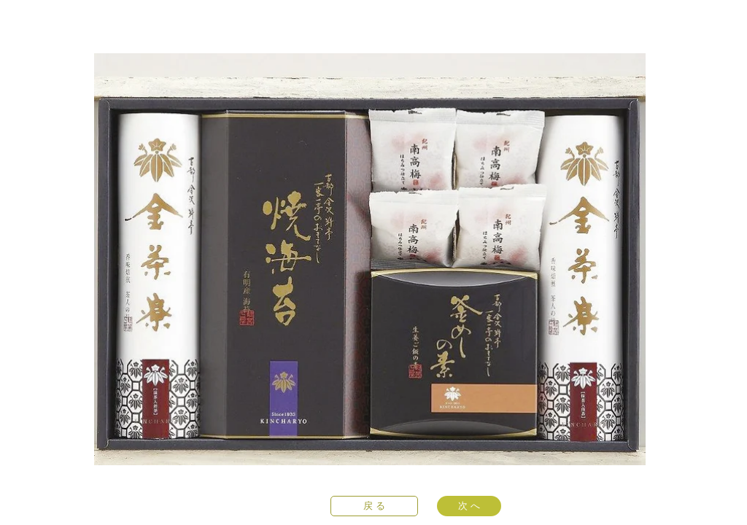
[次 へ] (469, 506)
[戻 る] (374, 506)
